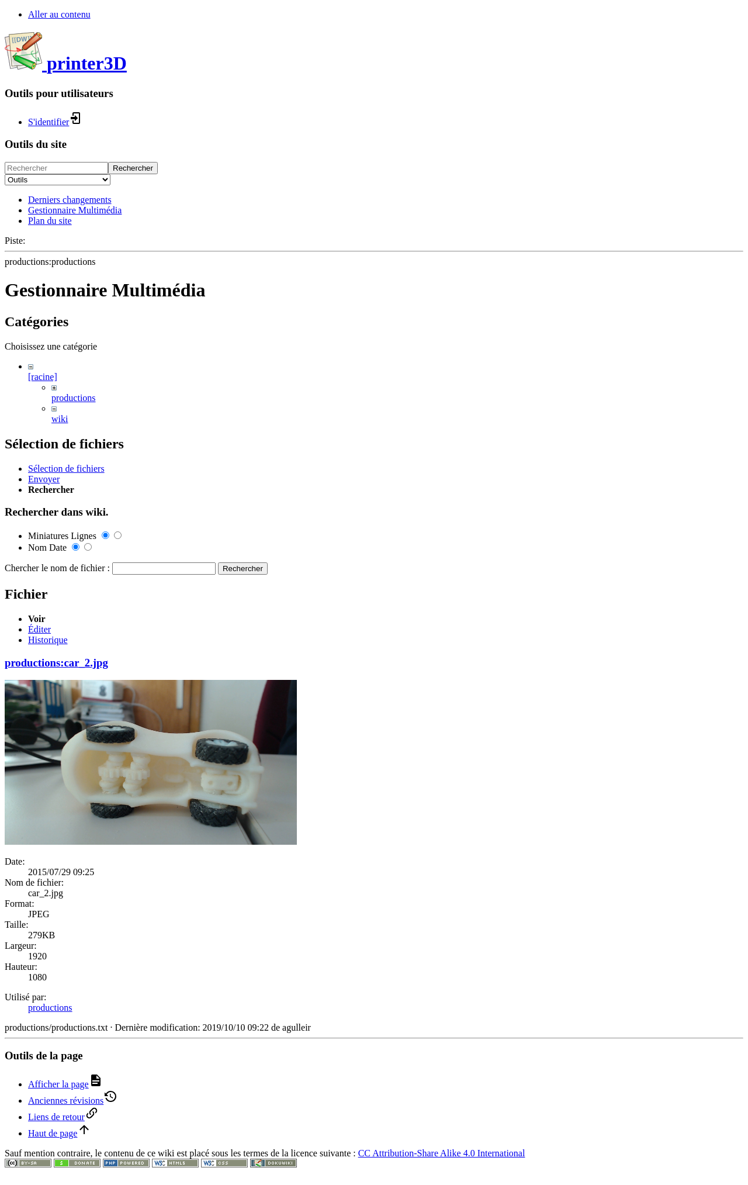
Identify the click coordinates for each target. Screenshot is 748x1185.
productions (73, 398)
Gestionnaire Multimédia (75, 210)
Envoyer (44, 763)
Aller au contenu (59, 14)
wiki (59, 419)
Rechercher (133, 168)
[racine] (42, 377)
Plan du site (50, 221)
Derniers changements (70, 200)
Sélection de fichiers (66, 752)
